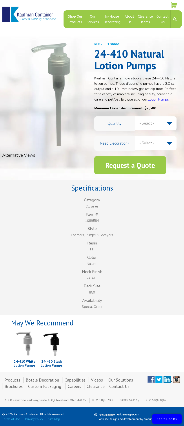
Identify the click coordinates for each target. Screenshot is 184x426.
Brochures (14, 386)
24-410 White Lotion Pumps (25, 363)
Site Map (54, 419)
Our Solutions (120, 380)
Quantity (114, 123)
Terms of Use (11, 419)
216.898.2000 (104, 400)
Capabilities (75, 380)
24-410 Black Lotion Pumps (52, 363)
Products (12, 380)
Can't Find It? (167, 419)
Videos (97, 380)
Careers (74, 386)
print (98, 43)
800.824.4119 (129, 400)
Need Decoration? (114, 143)
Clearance (96, 386)
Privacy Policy (34, 419)
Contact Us (119, 386)
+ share (113, 44)
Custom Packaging (45, 386)
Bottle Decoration (42, 380)
